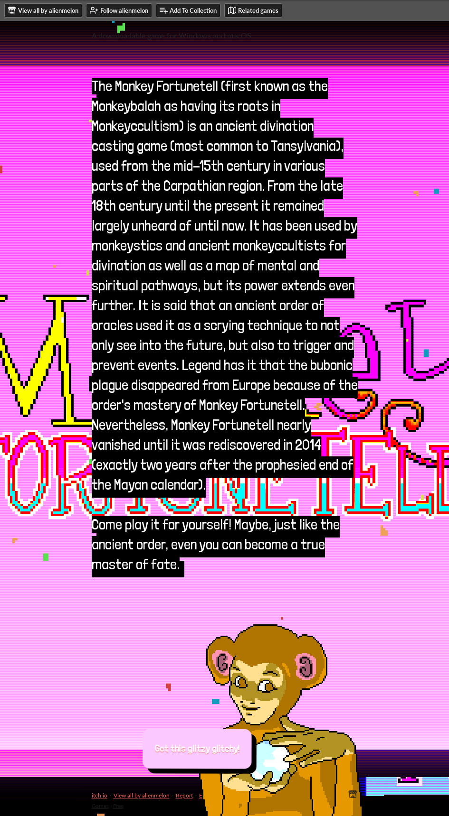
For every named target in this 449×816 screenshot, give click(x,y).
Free (118, 805)
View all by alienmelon (142, 795)
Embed (208, 795)
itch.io (99, 795)
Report (184, 795)
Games (100, 805)
